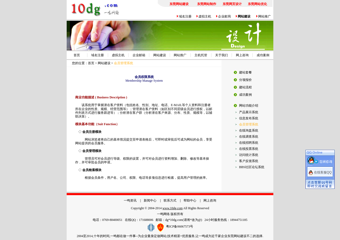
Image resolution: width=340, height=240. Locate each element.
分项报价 (245, 80)
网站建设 (159, 55)
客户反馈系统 (248, 161)
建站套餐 (245, 72)
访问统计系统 (248, 155)
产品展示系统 (248, 112)
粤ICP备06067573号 (179, 226)
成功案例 (263, 55)
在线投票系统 (248, 149)
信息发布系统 (248, 118)
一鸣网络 (163, 214)
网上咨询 (242, 55)
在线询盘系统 (248, 130)
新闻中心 (150, 200)
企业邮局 (224, 16)
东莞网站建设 (236, 236)
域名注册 (185, 16)
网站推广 (264, 16)
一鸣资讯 (130, 200)
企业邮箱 (139, 55)
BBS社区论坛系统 (251, 167)
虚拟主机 (204, 16)
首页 (77, 55)
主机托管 (200, 55)
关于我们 (221, 55)
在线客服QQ (323, 172)
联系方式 (170, 200)
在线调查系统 (248, 136)
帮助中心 (190, 200)
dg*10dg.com (174, 220)
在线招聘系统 (248, 143)
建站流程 (245, 87)
